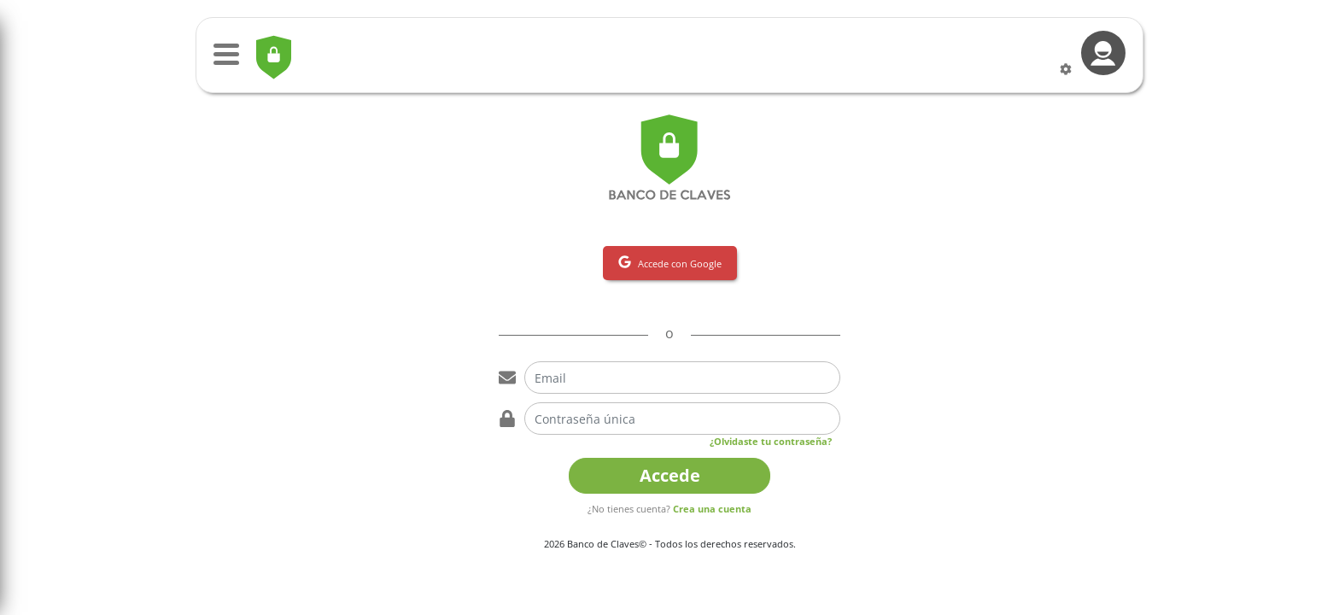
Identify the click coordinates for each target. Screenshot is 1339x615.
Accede (670, 475)
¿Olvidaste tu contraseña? (771, 441)
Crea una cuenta (712, 508)
